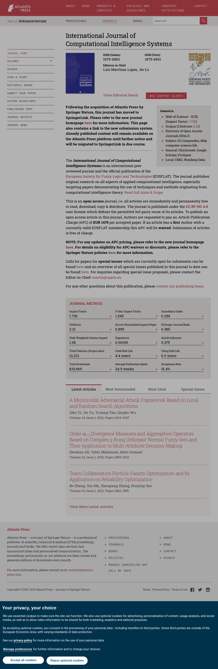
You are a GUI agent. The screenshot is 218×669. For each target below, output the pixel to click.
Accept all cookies (23, 661)
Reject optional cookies (67, 661)
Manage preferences (17, 650)
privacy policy (23, 641)
